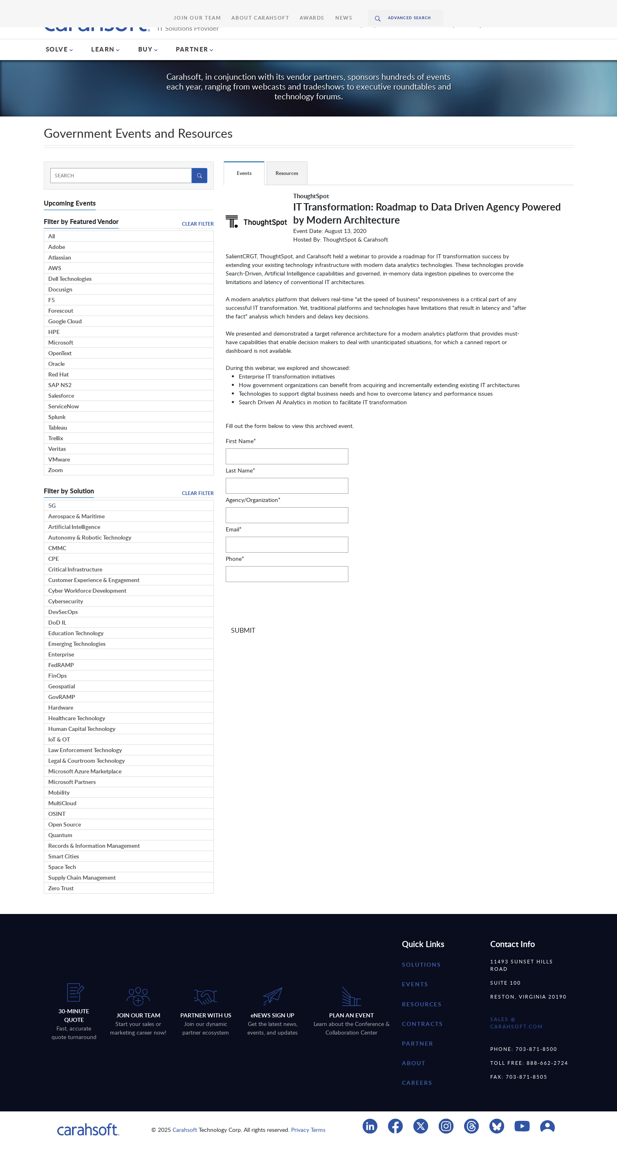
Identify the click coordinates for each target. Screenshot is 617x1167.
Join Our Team (210, 8)
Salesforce (61, 415)
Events (415, 1004)
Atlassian (59, 277)
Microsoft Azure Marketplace (84, 791)
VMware (59, 479)
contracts (422, 1043)
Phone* (235, 578)
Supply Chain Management (82, 897)
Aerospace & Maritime (76, 536)
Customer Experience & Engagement (93, 599)
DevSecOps (63, 631)
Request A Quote (469, 42)
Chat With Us (550, 42)
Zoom (55, 489)
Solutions (421, 984)
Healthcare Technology (76, 737)
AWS (54, 287)
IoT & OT (59, 759)
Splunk (56, 436)
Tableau (57, 447)
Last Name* (240, 490)
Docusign (60, 309)
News (327, 8)
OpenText (60, 372)
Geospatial (61, 706)
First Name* (241, 460)
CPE (53, 578)
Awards (300, 8)
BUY (145, 68)
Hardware (60, 727)
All (51, 256)
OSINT (56, 833)
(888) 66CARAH (384, 42)
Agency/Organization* (253, 519)
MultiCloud (62, 823)
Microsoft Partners (72, 801)
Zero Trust (61, 908)
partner (417, 1063)
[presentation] (288, 626)
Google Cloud (65, 341)
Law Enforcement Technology (85, 769)
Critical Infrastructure (75, 589)
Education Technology (75, 652)
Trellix (55, 457)
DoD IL (57, 642)
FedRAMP (61, 684)
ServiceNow (63, 426)
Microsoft (60, 362)
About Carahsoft (259, 8)
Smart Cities (63, 876)
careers (417, 1102)
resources (422, 1023)
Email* (234, 549)
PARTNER (192, 68)
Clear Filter (198, 243)
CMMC (57, 567)
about (414, 1082)
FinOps (57, 695)
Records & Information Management (94, 865)
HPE (54, 351)
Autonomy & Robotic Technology (89, 557)
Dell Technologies (70, 298)
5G (52, 525)
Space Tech (62, 886)
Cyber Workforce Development (87, 610)
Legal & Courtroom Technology (86, 780)
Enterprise (61, 674)
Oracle (56, 383)
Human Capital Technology (81, 748)
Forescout (60, 330)
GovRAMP (61, 716)
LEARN (103, 68)
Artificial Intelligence (74, 546)
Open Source (64, 844)
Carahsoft (185, 1149)
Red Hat (58, 394)
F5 (51, 319)
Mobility (59, 812)
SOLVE (57, 68)
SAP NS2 (60, 404)
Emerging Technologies (76, 663)
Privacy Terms (308, 1149)
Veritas (57, 468)
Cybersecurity (65, 621)
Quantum (60, 854)
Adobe (56, 266)
